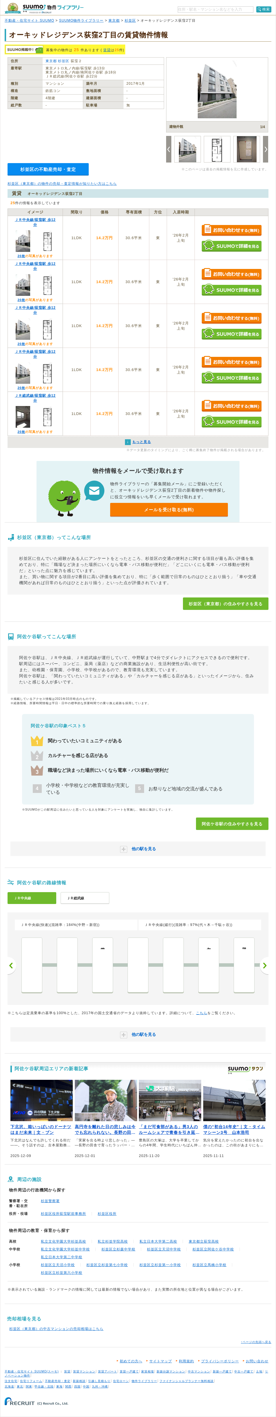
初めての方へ (131, 1361)
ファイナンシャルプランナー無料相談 (186, 1381)
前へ (12, 966)
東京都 (114, 21)
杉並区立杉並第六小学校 (61, 1273)
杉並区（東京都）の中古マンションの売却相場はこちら (56, 1329)
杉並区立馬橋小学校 (209, 1265)
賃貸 (107, 50)
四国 (77, 1386)
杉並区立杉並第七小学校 (107, 1265)
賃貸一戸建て (129, 1371)
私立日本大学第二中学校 (61, 1257)
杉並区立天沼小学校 (58, 1265)
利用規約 (186, 1361)
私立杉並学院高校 (113, 1241)
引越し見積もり (99, 1381)
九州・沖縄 (100, 1386)
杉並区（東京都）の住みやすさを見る (226, 604)
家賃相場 (147, 1371)
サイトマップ (160, 1361)
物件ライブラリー (144, 1381)
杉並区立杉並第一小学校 (160, 1265)
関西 (68, 1386)
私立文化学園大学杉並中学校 (65, 1249)
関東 (29, 1386)
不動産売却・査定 (57, 1381)
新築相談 (79, 1381)
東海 (59, 1386)
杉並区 (130, 21)
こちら (201, 1013)
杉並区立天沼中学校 (164, 1249)
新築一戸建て (222, 1371)
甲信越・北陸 (44, 1386)
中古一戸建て (243, 1371)
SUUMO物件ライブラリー (81, 21)
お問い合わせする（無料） (231, 230)
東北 (20, 1386)
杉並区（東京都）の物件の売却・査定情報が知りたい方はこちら (62, 184)
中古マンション (199, 1371)
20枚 (21, 256)
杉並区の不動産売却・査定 (48, 169)
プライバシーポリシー (220, 1361)
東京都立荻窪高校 (204, 1241)
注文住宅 (11, 1381)
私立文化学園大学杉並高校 (63, 1241)
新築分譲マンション (171, 1371)
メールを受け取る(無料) (169, 509)
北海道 (9, 1386)
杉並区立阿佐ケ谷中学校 (213, 1249)
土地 (259, 1371)
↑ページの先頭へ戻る (256, 1342)
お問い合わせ (257, 1361)
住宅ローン (121, 1381)
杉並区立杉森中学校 (118, 1249)
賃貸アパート (107, 1371)
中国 (86, 1386)
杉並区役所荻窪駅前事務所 (63, 1214)
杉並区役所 (107, 1214)
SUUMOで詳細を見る (231, 245)
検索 (266, 9)
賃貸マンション (84, 1371)
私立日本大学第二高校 (158, 1241)
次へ (264, 966)
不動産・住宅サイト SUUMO (29, 21)
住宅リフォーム (31, 1381)
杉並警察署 (50, 1201)
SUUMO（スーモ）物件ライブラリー (44, 8)
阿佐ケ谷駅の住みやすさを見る (232, 824)
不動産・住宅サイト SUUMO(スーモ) (32, 1371)
